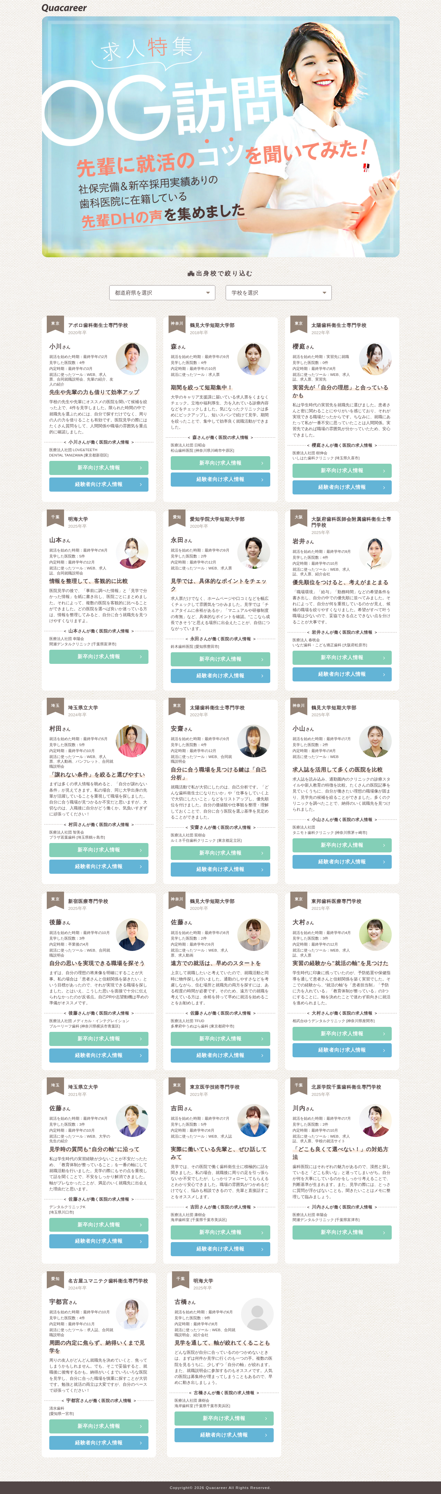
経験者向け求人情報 (99, 484)
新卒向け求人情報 (99, 467)
